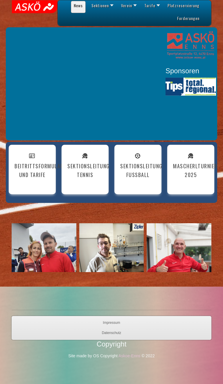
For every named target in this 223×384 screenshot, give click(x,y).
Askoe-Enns (129, 355)
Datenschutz (111, 333)
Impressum (111, 323)
